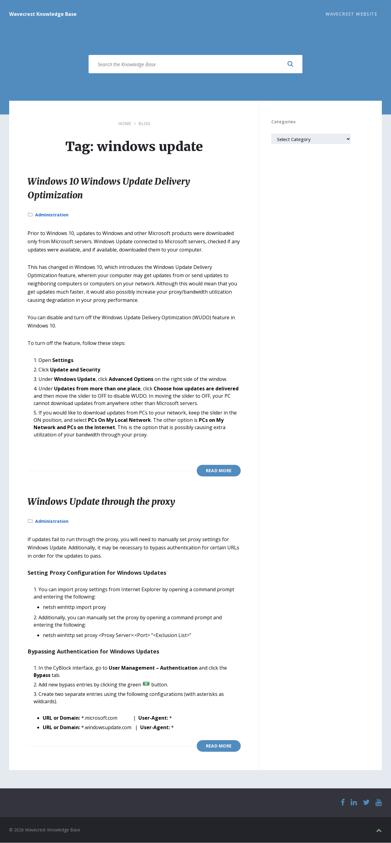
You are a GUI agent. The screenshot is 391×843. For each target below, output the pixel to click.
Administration (51, 215)
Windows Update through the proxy (104, 502)
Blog (144, 124)
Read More (219, 471)
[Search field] (195, 64)
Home (124, 124)
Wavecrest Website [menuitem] (351, 14)
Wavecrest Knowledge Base (43, 14)
